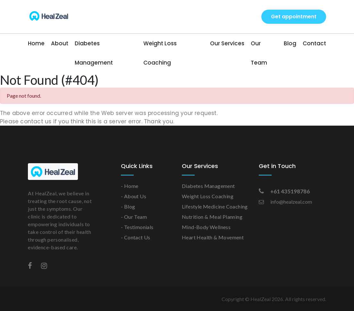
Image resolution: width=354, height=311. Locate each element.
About (59, 43)
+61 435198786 (284, 191)
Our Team (259, 53)
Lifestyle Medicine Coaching (215, 206)
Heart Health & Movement (213, 237)
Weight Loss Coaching (160, 53)
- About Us (133, 196)
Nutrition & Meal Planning (212, 217)
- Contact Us (135, 237)
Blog (290, 43)
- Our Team (134, 217)
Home (36, 43)
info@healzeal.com (285, 202)
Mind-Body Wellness (206, 227)
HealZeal (260, 299)
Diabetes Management (94, 53)
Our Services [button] (227, 43)
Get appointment (293, 16)
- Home (129, 186)
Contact (314, 43)
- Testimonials (137, 227)
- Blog (128, 206)
